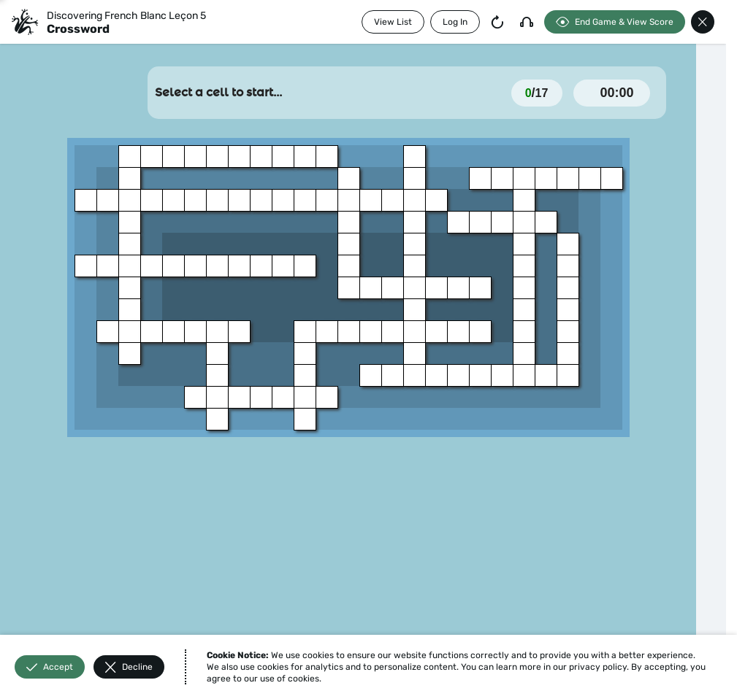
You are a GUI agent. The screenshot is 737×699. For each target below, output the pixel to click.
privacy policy (598, 667)
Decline (129, 667)
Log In (455, 22)
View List (393, 22)
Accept (49, 667)
